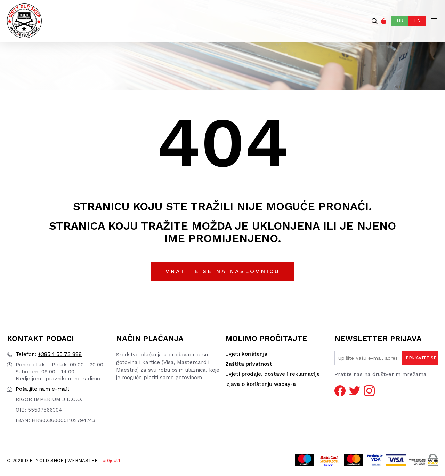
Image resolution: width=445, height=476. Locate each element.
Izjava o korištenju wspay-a (260, 384)
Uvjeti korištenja (246, 354)
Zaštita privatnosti (249, 364)
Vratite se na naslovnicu (222, 271)
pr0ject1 (111, 460)
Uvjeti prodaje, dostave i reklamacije (272, 374)
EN (417, 20)
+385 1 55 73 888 (49, 354)
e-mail (42, 389)
